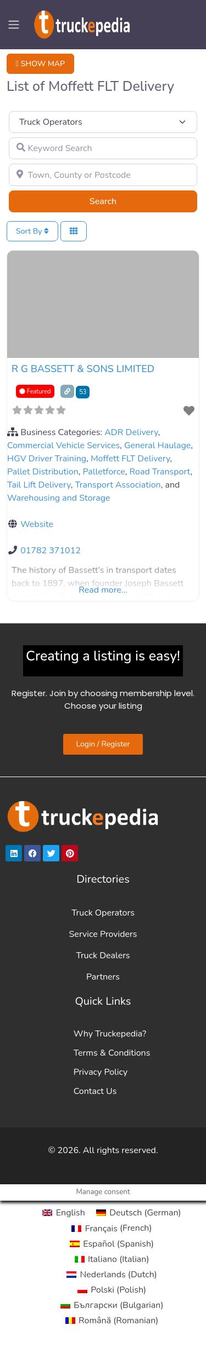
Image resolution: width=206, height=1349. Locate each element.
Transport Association (117, 485)
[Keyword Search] (103, 148)
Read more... (103, 590)
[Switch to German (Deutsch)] (139, 1212)
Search (116, 200)
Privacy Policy (101, 1072)
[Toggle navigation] (13, 24)
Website (36, 524)
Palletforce (104, 472)
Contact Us (95, 1091)
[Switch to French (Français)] (111, 1228)
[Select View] (73, 231)
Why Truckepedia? (110, 1033)
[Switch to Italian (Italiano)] (112, 1259)
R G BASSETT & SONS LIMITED (83, 368)
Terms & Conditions (112, 1052)
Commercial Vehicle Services (63, 445)
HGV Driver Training (46, 459)
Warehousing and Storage (58, 498)
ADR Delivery (131, 432)
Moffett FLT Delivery (130, 459)
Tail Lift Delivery (39, 485)
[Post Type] (103, 122)
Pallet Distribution (43, 472)
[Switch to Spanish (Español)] (111, 1244)
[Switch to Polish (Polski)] (112, 1290)
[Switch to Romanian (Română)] (112, 1320)
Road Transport (160, 472)
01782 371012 (50, 551)
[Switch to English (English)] (63, 1212)
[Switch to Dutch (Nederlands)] (112, 1274)
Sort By (32, 231)
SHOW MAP (40, 64)
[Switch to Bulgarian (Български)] (112, 1305)
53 (82, 392)
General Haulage (157, 445)
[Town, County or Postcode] (103, 175)
